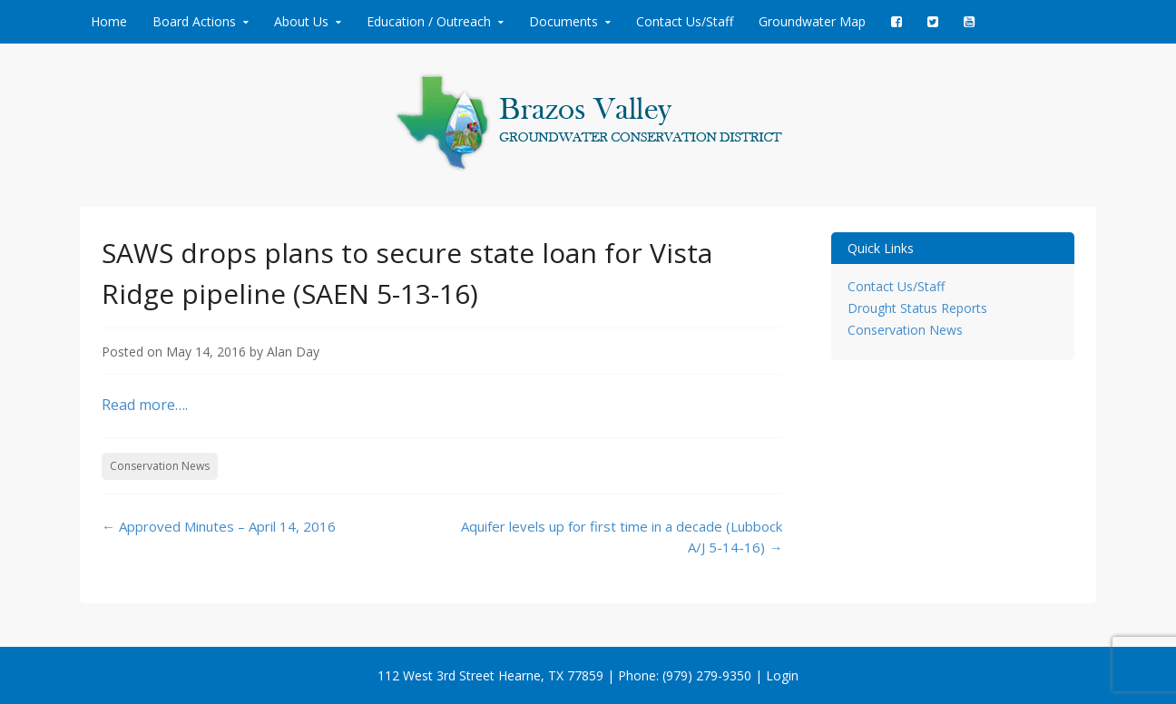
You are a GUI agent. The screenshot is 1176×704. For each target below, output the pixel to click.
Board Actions (194, 21)
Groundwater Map (812, 21)
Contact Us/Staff (684, 21)
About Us (301, 21)
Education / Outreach (429, 21)
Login (782, 675)
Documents (563, 21)
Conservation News (160, 466)
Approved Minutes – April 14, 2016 (219, 526)
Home (109, 21)
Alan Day (293, 351)
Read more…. (145, 405)
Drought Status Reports (917, 308)
